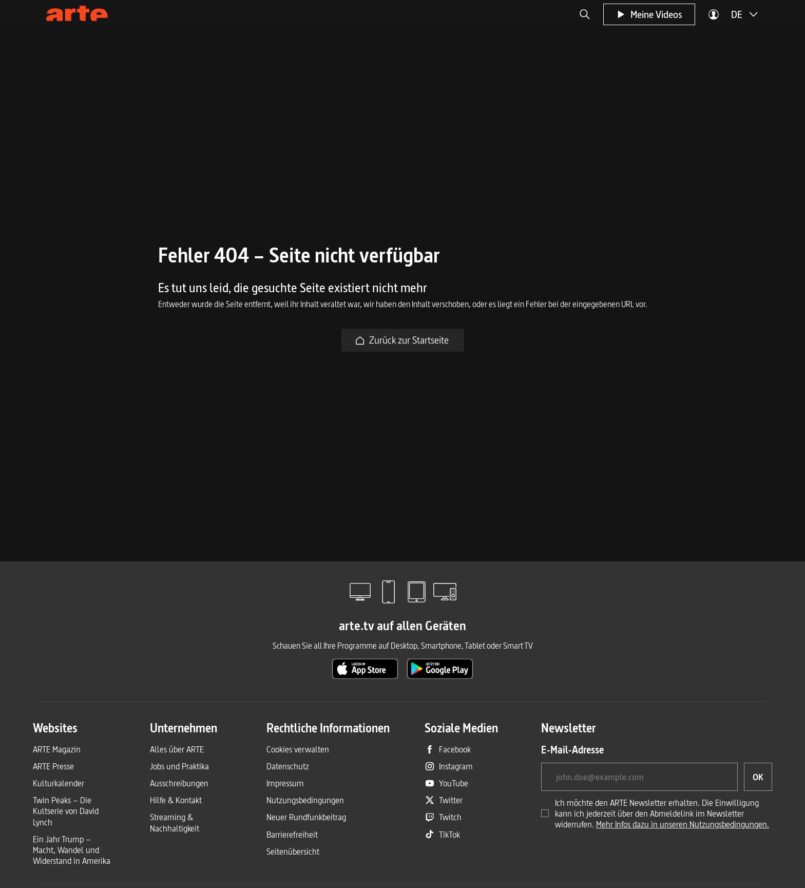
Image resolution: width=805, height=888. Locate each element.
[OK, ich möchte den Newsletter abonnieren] (758, 777)
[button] (584, 14)
